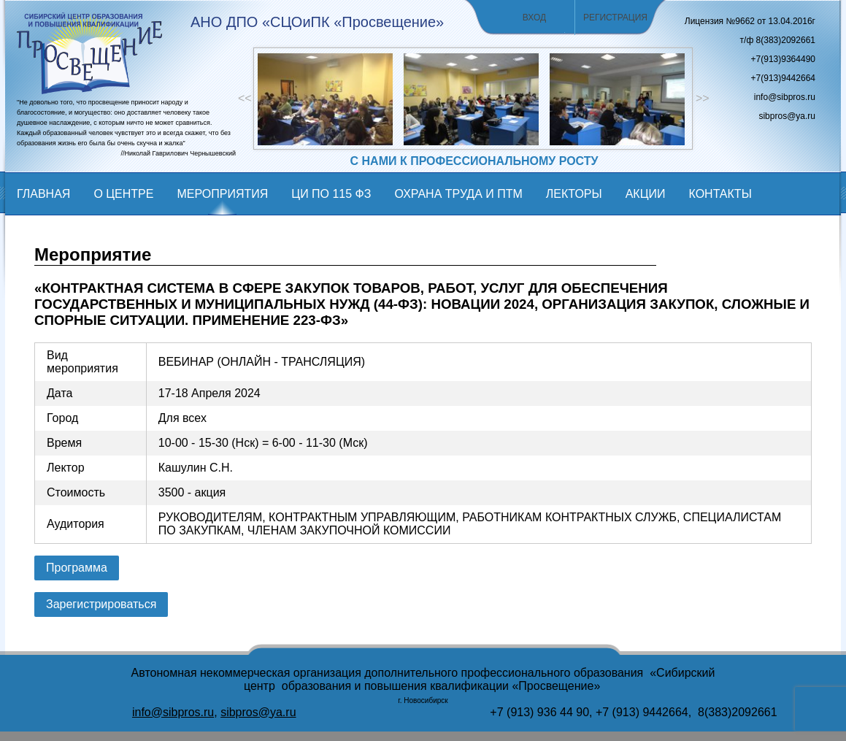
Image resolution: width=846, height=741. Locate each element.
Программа (76, 567)
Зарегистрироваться (101, 604)
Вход (534, 17)
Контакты (719, 194)
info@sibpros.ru (173, 712)
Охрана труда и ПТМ (458, 194)
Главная (43, 194)
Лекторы (574, 194)
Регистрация (615, 17)
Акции (646, 194)
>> (703, 98)
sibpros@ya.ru (258, 712)
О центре (123, 194)
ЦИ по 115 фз (331, 194)
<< (245, 98)
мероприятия (222, 194)
